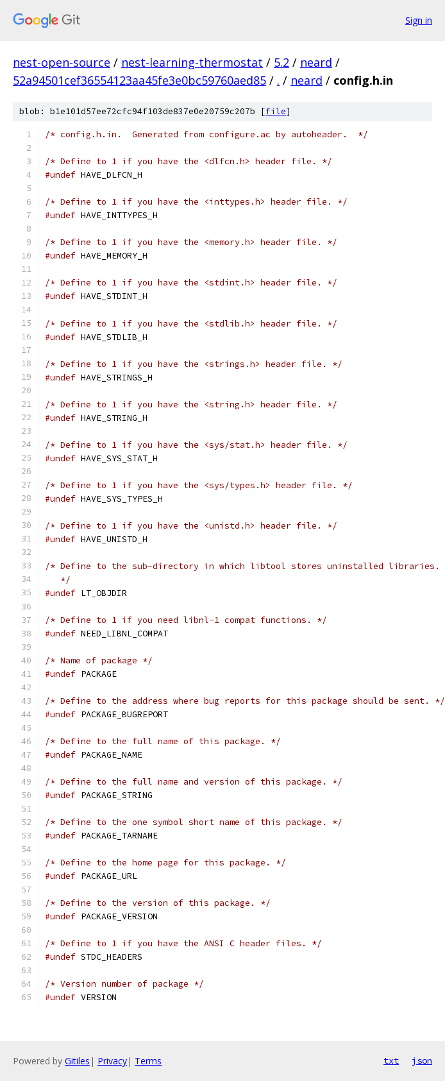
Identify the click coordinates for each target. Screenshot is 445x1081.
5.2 (281, 62)
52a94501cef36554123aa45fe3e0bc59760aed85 (139, 80)
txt (391, 1060)
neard (316, 62)
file (275, 111)
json (422, 1060)
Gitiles (77, 1061)
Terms (148, 1061)
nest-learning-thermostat (192, 62)
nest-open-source (61, 62)
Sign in (418, 20)
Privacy (112, 1061)
